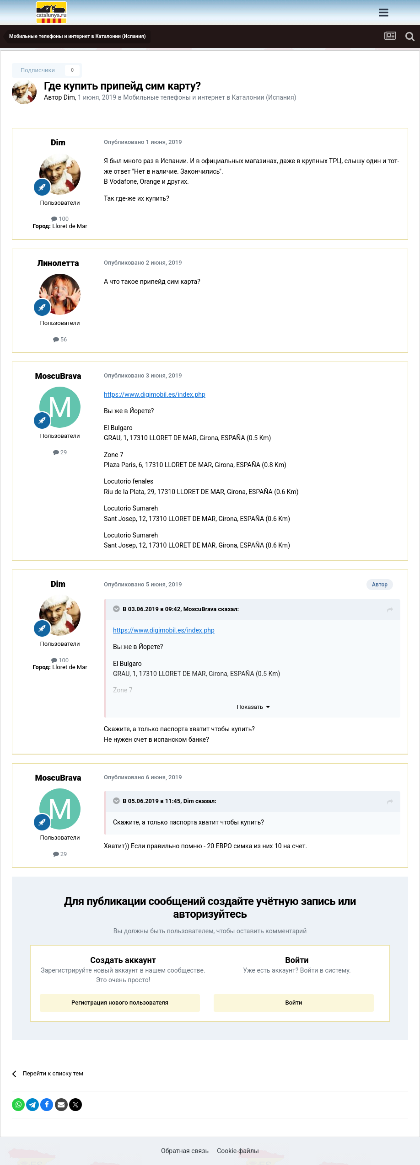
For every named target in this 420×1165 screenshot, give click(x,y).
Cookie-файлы (238, 1150)
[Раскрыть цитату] (117, 608)
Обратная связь (185, 1150)
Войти (293, 1002)
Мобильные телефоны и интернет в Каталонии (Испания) (209, 97)
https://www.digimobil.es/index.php (154, 394)
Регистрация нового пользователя (119, 1002)
